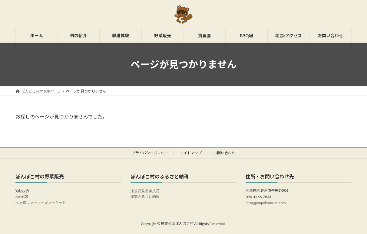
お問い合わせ (224, 153)
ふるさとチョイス (145, 190)
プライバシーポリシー (150, 153)
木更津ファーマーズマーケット (40, 203)
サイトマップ (191, 153)
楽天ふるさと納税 (145, 196)
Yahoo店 (22, 190)
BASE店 (21, 196)
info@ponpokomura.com (266, 203)
